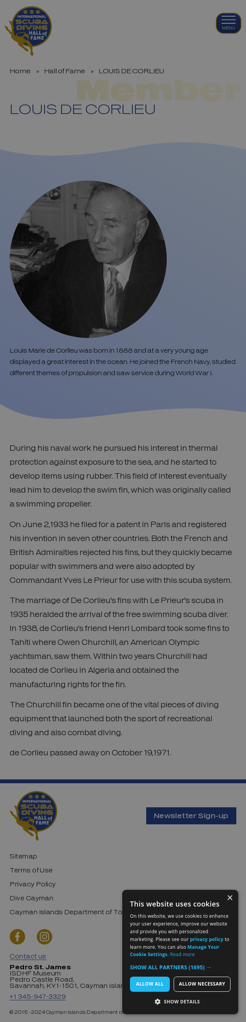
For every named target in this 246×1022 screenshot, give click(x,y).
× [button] (229, 898)
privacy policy (206, 939)
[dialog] (180, 952)
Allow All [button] (150, 984)
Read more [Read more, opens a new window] (182, 954)
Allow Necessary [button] (202, 984)
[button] (180, 967)
